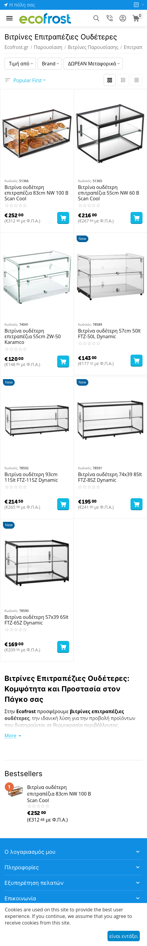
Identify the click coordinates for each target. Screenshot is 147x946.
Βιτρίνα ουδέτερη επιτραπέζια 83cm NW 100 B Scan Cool (36, 193)
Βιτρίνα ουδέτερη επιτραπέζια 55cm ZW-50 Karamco (32, 336)
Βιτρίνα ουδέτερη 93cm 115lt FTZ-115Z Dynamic (31, 477)
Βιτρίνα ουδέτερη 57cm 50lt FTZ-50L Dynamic (109, 333)
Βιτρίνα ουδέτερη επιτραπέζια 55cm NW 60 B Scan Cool (108, 193)
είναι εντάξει (123, 936)
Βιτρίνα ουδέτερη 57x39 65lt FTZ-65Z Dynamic (36, 620)
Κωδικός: (11, 181)
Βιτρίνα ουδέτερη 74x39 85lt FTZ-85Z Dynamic (110, 477)
